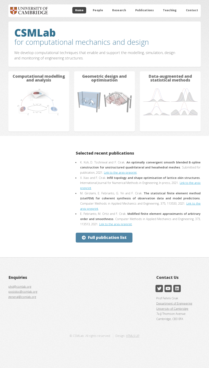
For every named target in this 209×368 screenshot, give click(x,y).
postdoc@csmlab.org (22, 292)
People (98, 10)
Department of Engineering (174, 303)
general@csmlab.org (22, 297)
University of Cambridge (172, 309)
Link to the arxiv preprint (120, 172)
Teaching (170, 10)
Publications (144, 10)
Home (79, 10)
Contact (192, 10)
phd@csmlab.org (19, 286)
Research (119, 10)
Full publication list (107, 237)
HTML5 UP (132, 336)
